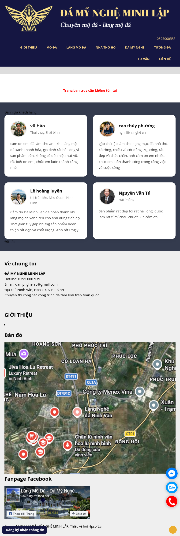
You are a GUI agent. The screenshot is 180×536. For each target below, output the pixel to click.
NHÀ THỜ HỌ (106, 47)
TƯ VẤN (144, 59)
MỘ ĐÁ (51, 47)
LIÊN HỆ (165, 59)
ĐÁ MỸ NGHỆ (135, 47)
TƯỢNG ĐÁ (162, 47)
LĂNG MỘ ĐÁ (76, 47)
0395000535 (166, 38)
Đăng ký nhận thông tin (25, 530)
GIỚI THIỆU (28, 47)
